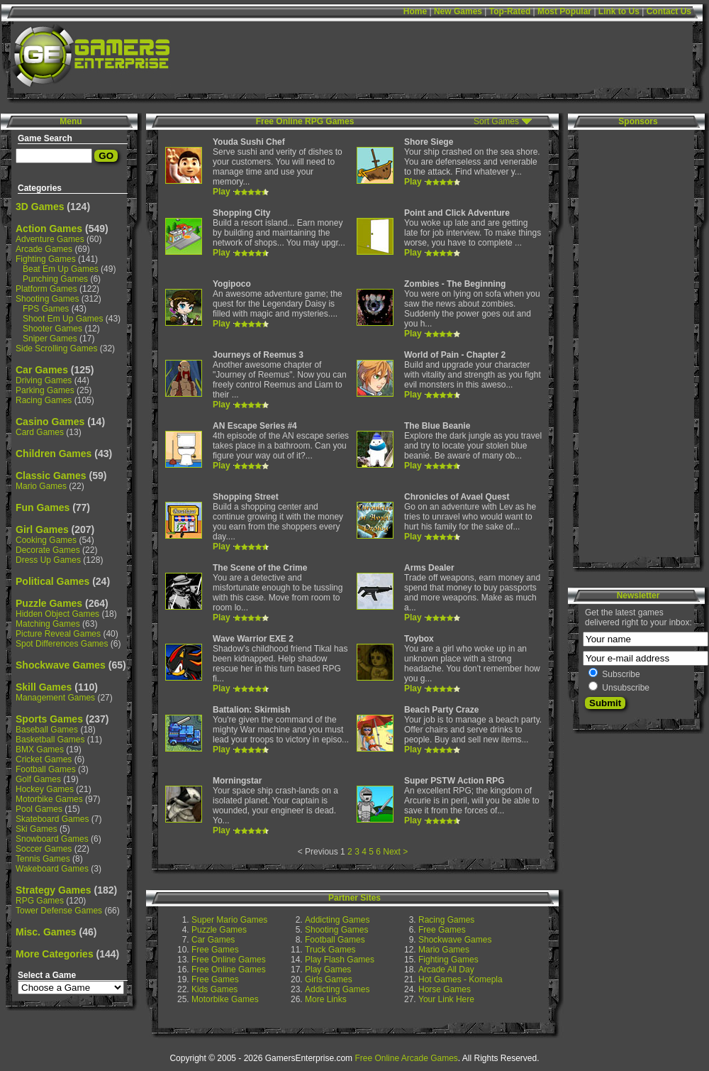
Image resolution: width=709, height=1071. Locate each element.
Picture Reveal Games (58, 634)
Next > (395, 852)
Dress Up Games (48, 560)
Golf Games (38, 779)
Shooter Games (52, 329)
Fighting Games (46, 259)
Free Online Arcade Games (405, 1058)
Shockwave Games (61, 665)
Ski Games (36, 829)
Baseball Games (47, 730)
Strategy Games (53, 890)
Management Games (55, 698)
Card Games (40, 432)
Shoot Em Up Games (63, 319)
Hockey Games (45, 789)
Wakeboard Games (52, 869)
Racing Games (44, 400)
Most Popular (564, 11)
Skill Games (44, 687)
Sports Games (49, 719)
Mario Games (41, 486)
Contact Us (669, 11)
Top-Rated (509, 11)
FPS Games (46, 309)
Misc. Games (46, 932)
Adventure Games (50, 239)
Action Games (49, 228)
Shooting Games (47, 299)
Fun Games (42, 507)
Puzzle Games (49, 603)
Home (415, 11)
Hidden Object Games (57, 614)
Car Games (42, 369)
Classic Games (51, 475)
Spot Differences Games (62, 644)
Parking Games (45, 390)
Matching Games (48, 624)
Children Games (53, 453)
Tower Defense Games (59, 911)
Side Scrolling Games (56, 348)
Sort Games (496, 121)
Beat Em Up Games (61, 269)
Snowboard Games (52, 839)
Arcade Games (44, 249)
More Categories (55, 954)
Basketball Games (50, 740)
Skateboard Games (52, 819)
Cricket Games (44, 759)
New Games (458, 11)
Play (221, 192)
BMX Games (40, 749)
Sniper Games (50, 339)
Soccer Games (44, 849)
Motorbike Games (49, 799)
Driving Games (44, 380)
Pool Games (39, 809)
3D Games (40, 206)
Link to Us (619, 11)
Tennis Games (43, 859)
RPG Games (40, 901)
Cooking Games (46, 540)
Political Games (52, 581)
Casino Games (50, 421)
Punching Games (55, 279)
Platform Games (46, 289)
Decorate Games (48, 550)
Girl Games (42, 529)
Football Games (46, 769)
